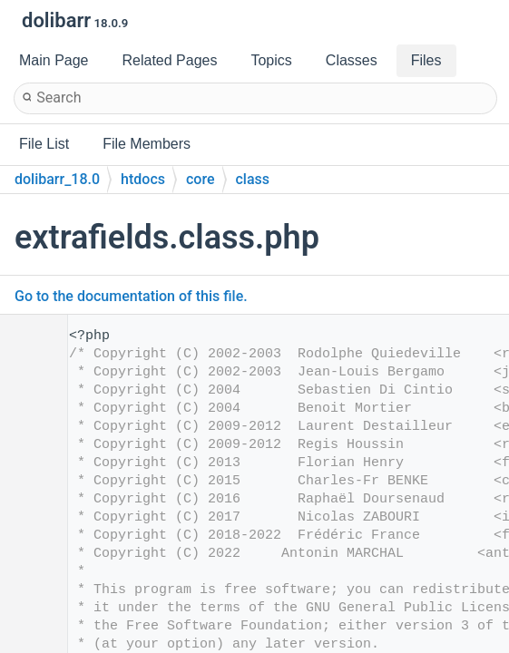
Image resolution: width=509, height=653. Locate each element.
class (253, 179)
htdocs (143, 179)
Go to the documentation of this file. (131, 296)
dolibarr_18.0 (57, 179)
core (200, 179)
